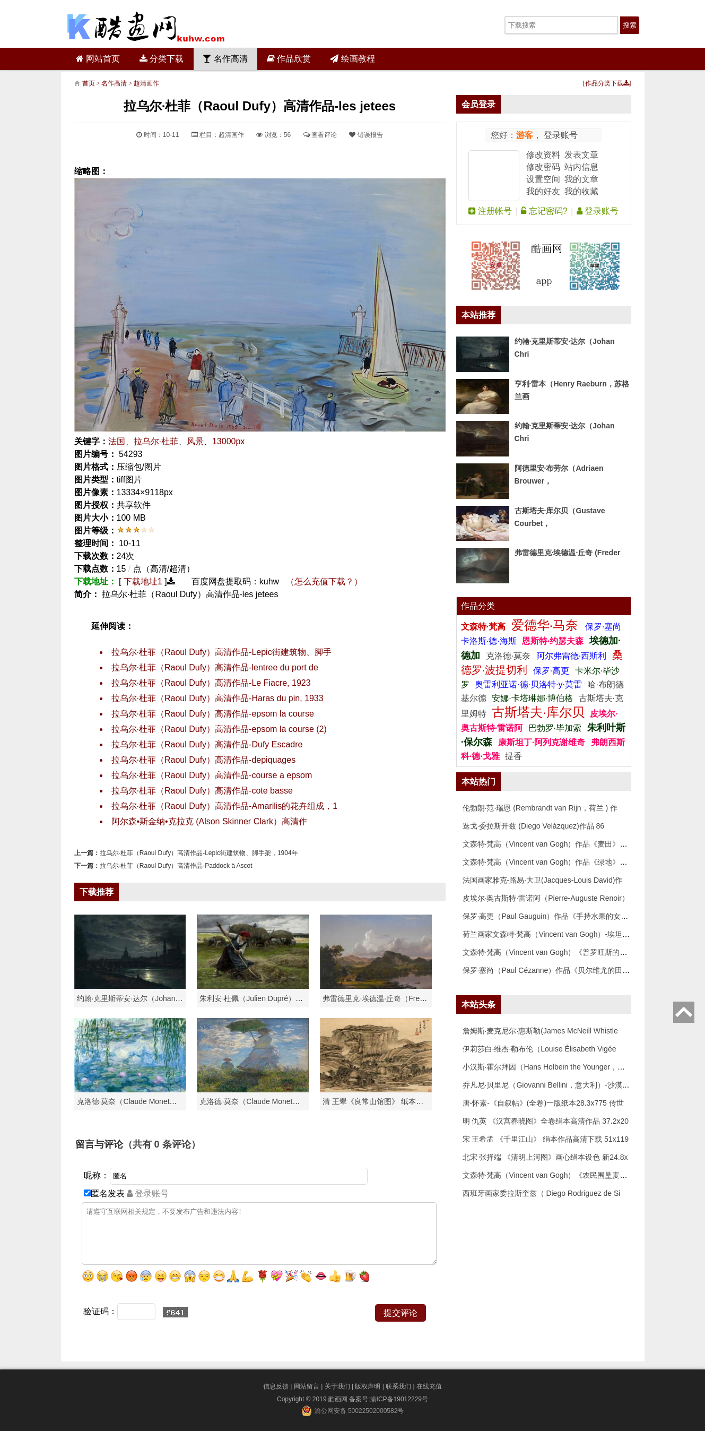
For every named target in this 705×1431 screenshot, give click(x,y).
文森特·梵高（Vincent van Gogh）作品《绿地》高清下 (552, 862)
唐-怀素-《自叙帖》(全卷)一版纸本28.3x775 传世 (543, 1103)
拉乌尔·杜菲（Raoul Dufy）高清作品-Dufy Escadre (207, 744)
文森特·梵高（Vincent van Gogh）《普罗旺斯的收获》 (552, 952)
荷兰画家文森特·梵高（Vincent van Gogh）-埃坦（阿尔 (554, 934)
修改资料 (543, 154)
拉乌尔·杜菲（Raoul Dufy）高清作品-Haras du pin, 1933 (217, 698)
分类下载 (162, 58)
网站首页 (98, 58)
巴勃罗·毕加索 (554, 727)
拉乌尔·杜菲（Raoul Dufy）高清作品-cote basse (202, 790)
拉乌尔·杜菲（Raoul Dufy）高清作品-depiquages (203, 759)
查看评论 (320, 135)
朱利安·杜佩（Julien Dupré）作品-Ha (260, 998)
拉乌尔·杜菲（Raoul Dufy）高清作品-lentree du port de (214, 667)
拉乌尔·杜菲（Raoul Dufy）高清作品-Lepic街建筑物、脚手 (221, 652)
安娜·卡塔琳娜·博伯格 (533, 698)
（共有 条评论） (162, 1144)
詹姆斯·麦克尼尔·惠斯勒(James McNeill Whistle (540, 1031)
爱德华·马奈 (546, 625)
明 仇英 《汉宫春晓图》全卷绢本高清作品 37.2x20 (546, 1121)
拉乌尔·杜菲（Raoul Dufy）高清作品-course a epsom (211, 775)
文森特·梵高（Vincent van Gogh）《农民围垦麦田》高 (552, 1175)
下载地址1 (143, 581)
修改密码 (543, 166)
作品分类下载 (607, 83)
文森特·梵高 (484, 626)
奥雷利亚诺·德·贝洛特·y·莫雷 (529, 684)
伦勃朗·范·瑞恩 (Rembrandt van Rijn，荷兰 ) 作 (540, 808)
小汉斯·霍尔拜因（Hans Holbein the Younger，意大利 (551, 1067)
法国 (116, 441)
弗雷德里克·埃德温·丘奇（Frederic (379, 998)
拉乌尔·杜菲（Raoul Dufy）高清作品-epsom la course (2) (219, 729)
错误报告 (365, 135)
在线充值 (429, 1386)
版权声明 (367, 1386)
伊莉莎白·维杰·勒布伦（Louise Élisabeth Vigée (539, 1049)
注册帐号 (490, 210)
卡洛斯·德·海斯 (490, 640)
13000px (228, 441)
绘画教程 (352, 58)
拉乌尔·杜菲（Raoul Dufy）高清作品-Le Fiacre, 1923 (211, 682)
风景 (195, 441)
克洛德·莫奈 (508, 655)
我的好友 (543, 191)
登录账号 (560, 135)
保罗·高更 (551, 670)
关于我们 (337, 1386)
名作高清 (225, 58)
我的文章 (581, 179)
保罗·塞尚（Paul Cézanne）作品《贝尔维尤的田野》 (550, 970)
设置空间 (543, 179)
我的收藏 (581, 191)
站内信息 (581, 166)
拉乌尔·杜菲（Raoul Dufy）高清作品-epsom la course (212, 713)
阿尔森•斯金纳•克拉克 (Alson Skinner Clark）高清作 (209, 821)
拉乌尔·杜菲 (156, 441)
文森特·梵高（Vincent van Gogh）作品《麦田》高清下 (552, 844)
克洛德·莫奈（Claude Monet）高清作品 (142, 1101)
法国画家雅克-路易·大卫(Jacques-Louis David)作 (543, 880)
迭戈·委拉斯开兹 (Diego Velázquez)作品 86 (534, 826)
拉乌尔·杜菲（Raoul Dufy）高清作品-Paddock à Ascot (176, 865)
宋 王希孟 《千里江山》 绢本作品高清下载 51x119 (546, 1139)
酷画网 (338, 1399)
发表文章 (581, 154)
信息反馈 (276, 1386)
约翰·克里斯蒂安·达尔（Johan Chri (134, 998)
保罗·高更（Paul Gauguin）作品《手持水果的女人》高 (553, 916)
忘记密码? (544, 210)
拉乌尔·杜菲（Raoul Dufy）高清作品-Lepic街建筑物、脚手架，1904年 (199, 853)
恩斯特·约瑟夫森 (554, 640)
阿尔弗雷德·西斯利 (571, 655)
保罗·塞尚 (603, 626)
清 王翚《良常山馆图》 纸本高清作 (380, 1101)
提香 (513, 756)
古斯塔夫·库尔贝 (538, 712)
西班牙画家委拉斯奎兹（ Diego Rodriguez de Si (542, 1193)
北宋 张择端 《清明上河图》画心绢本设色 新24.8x (545, 1157)
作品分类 (478, 605)
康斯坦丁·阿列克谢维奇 (541, 742)
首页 (88, 83)
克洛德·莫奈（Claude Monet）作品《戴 (264, 1101)
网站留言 (306, 1386)
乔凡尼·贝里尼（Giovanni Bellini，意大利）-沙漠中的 (550, 1085)
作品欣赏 (289, 58)
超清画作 (146, 83)
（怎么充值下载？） (324, 581)
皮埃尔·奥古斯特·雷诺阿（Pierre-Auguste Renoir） (546, 898)
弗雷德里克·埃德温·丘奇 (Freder (568, 552)
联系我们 (398, 1386)
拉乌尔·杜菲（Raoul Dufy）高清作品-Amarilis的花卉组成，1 (224, 806)
